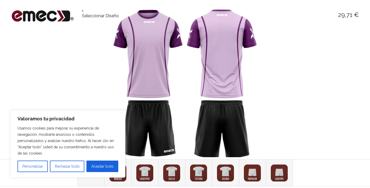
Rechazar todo (67, 166)
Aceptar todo (102, 166)
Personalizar (32, 166)
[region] (67, 144)
